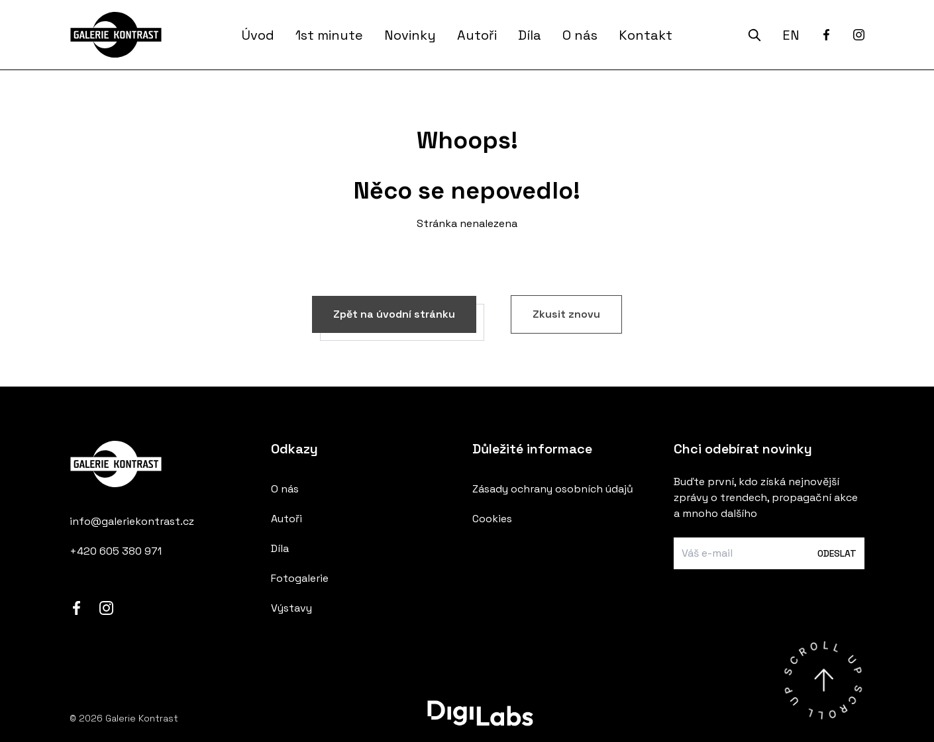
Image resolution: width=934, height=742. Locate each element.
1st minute (329, 35)
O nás (579, 35)
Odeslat (836, 553)
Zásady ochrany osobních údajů (552, 489)
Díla (529, 35)
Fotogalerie (300, 578)
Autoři (477, 35)
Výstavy (291, 608)
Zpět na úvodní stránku (394, 314)
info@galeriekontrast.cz (132, 521)
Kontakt (645, 35)
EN (791, 35)
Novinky (410, 35)
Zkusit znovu (566, 314)
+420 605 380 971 (116, 551)
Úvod (258, 35)
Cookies (492, 519)
